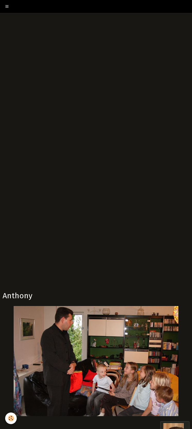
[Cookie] (11, 418)
